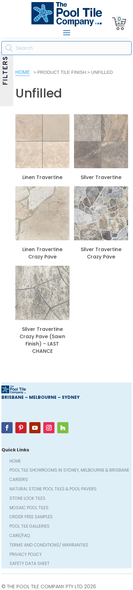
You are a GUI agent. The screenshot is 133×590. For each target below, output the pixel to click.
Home (22, 72)
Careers (18, 480)
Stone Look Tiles (27, 499)
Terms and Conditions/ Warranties (48, 545)
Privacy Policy (25, 555)
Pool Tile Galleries (29, 527)
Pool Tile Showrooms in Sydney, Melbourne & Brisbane (69, 470)
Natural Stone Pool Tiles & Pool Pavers (53, 489)
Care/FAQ (19, 536)
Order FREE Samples (31, 517)
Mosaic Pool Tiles (29, 508)
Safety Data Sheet (29, 564)
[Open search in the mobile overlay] (66, 48)
